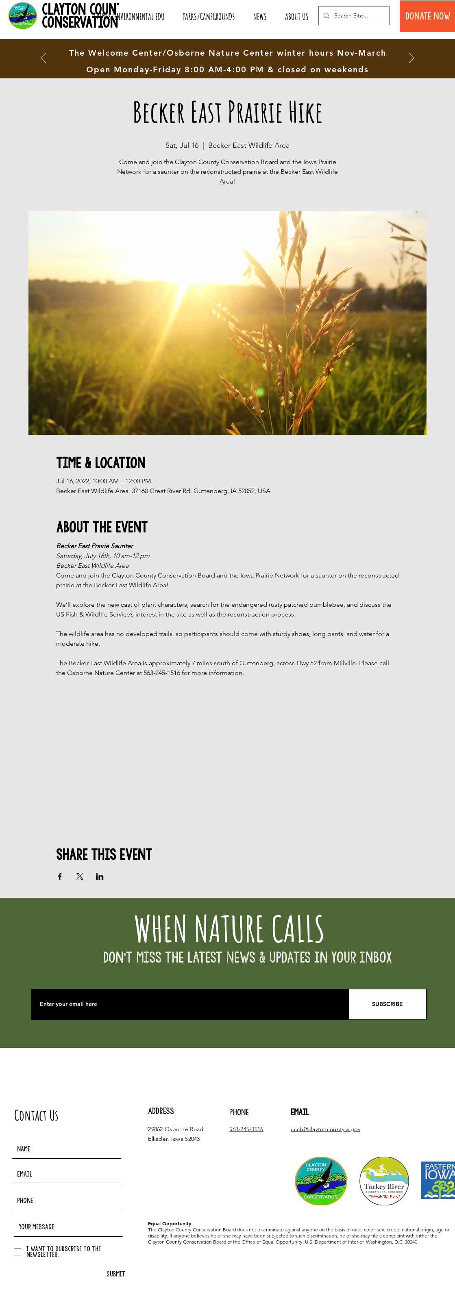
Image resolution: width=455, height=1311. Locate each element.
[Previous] (43, 58)
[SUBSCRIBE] (387, 1004)
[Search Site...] (353, 15)
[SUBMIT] (116, 1274)
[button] (129, 16)
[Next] (411, 58)
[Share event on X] (80, 876)
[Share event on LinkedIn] (100, 876)
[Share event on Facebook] (60, 876)
